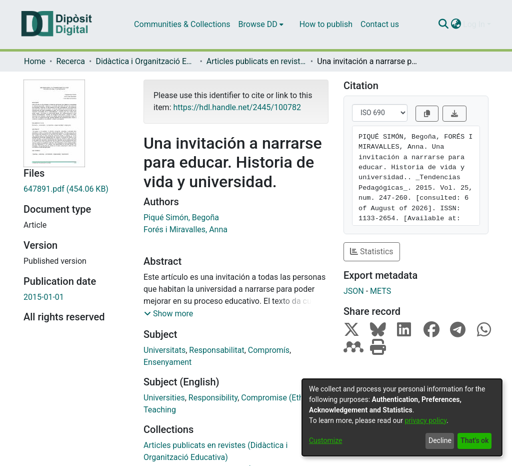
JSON (354, 291)
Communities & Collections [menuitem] (182, 24)
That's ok (474, 440)
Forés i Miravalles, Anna (186, 229)
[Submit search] (443, 25)
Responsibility (213, 397)
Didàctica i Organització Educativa (146, 61)
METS (380, 291)
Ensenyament (168, 362)
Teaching (160, 409)
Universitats (165, 350)
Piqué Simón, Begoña (181, 217)
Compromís (269, 350)
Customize (325, 440)
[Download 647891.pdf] (76, 189)
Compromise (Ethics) (278, 397)
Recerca (70, 61)
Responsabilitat (216, 350)
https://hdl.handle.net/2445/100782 (236, 107)
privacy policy (425, 420)
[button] (169, 313)
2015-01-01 (44, 297)
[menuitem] (261, 25)
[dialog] (402, 417)
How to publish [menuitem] (326, 24)
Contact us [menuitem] (379, 24)
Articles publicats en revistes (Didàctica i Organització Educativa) (256, 61)
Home (35, 61)
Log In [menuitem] (474, 24)
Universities (164, 397)
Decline (440, 440)
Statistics (372, 251)
